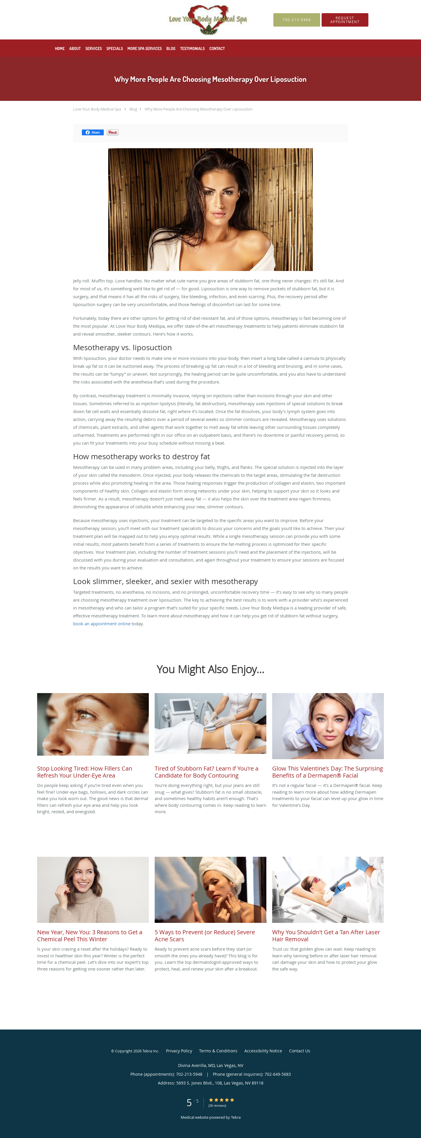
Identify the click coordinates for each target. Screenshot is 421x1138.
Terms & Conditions (218, 1051)
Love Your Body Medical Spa (97, 109)
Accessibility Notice (263, 1051)
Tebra (236, 1117)
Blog (133, 109)
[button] (345, 20)
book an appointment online (101, 623)
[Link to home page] (149, 19)
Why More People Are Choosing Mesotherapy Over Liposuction (199, 109)
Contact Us (299, 1051)
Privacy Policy (179, 1051)
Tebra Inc (150, 1051)
